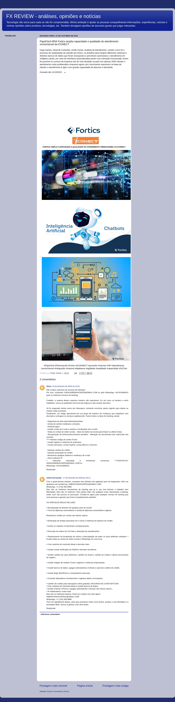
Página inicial (84, 685)
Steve (48, 386)
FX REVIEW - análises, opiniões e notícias (53, 16)
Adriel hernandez (54, 478)
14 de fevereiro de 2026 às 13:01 (66, 386)
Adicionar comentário (50, 614)
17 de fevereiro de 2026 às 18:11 (76, 478)
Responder (51, 469)
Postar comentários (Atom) (58, 691)
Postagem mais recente (53, 685)
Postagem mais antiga (115, 685)
